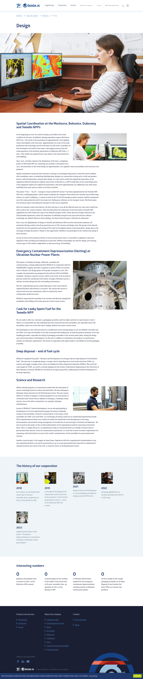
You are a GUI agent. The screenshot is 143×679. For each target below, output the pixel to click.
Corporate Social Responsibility (58, 646)
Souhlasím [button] (137, 676)
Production (62, 5)
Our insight (51, 631)
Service (73, 5)
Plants (77, 625)
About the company (86, 5)
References (45, 16)
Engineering (49, 5)
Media (49, 627)
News (49, 642)
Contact (99, 5)
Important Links (52, 650)
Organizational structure (55, 623)
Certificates (51, 638)
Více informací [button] (93, 676)
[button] (128, 5)
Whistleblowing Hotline (112, 5)
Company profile (52, 620)
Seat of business (80, 620)
